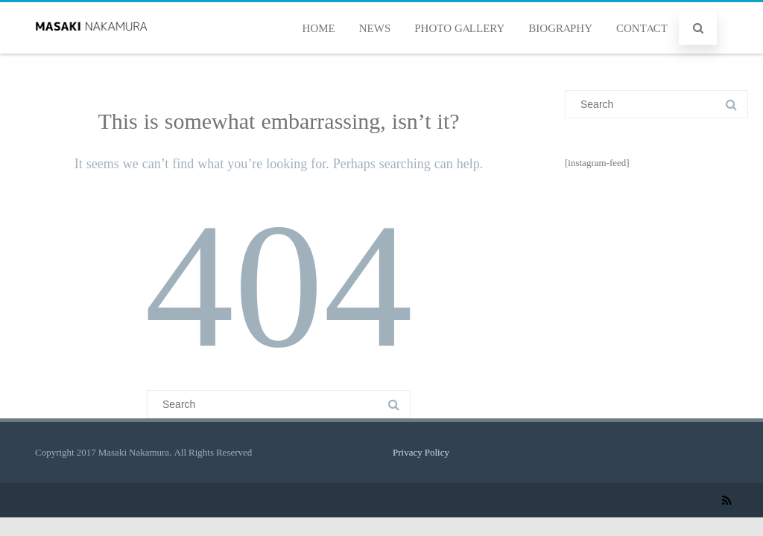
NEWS (375, 28)
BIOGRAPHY (560, 28)
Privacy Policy (421, 452)
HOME (319, 28)
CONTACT (642, 28)
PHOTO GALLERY (459, 28)
